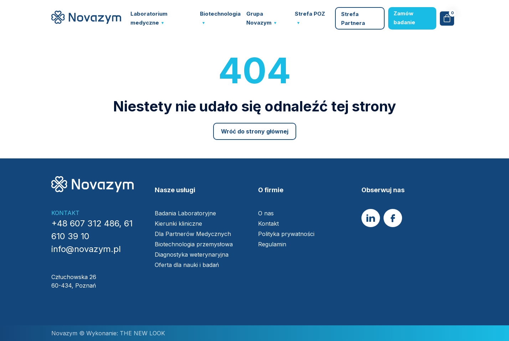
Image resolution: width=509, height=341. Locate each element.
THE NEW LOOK (141, 333)
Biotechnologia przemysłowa (195, 244)
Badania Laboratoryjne (185, 213)
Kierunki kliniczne (178, 223)
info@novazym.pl (86, 249)
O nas (266, 213)
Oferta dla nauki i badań (188, 264)
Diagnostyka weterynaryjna (191, 254)
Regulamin (272, 244)
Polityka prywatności (286, 233)
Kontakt (268, 223)
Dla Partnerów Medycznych (193, 233)
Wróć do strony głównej (254, 131)
